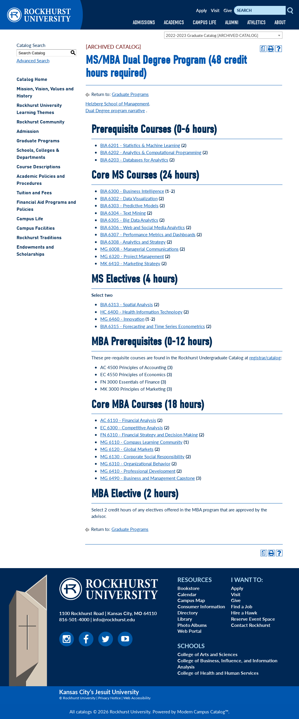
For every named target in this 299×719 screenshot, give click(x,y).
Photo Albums (192, 625)
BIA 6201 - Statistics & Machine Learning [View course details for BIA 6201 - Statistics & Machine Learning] (140, 145)
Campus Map (191, 600)
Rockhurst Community (40, 122)
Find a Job (241, 606)
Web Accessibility (137, 697)
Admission (28, 131)
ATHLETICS (256, 22)
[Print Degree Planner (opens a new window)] (263, 48)
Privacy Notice (109, 697)
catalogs (84, 711)
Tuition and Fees (34, 193)
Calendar (186, 594)
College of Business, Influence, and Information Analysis (227, 663)
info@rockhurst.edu (114, 619)
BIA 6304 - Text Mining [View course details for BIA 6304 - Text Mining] (123, 213)
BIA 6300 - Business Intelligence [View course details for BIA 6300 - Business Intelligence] (132, 191)
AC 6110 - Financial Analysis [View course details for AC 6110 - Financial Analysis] (128, 420)
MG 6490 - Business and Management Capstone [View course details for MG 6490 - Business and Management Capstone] (147, 478)
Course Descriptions (38, 167)
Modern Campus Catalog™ (202, 711)
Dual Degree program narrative (115, 110)
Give (228, 10)
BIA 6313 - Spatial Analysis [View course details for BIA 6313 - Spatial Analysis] (126, 304)
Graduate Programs (38, 141)
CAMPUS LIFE (204, 22)
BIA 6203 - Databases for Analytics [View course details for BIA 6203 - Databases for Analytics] (134, 159)
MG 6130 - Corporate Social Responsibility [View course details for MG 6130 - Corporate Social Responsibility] (142, 456)
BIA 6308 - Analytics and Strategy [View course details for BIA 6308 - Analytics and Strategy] (133, 242)
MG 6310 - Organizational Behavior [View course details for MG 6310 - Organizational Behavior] (135, 463)
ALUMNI (231, 22)
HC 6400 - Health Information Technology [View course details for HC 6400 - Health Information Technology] (141, 312)
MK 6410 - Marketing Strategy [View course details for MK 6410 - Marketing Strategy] (130, 263)
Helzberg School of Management (117, 103)
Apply (201, 10)
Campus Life (30, 219)
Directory (187, 612)
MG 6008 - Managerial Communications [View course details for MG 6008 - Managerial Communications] (139, 249)
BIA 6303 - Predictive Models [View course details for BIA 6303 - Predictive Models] (129, 205)
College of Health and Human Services (217, 672)
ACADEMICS (174, 22)
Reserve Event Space (253, 618)
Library (184, 618)
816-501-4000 (74, 619)
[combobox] (223, 35)
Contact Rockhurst (250, 625)
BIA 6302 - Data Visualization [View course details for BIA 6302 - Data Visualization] (129, 198)
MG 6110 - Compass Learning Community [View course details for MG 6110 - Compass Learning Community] (141, 442)
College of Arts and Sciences (207, 654)
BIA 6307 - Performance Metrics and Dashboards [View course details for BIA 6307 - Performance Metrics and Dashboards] (147, 234)
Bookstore (188, 588)
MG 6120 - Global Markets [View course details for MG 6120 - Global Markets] (126, 449)
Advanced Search (33, 60)
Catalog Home (32, 79)
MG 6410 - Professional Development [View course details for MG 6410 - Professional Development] (137, 471)
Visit (215, 10)
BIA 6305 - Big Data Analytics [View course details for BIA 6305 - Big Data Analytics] (129, 220)
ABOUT (280, 22)
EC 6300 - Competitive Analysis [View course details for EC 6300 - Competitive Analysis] (131, 427)
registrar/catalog (265, 357)
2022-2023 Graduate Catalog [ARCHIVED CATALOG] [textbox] (212, 35)
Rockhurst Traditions (39, 238)
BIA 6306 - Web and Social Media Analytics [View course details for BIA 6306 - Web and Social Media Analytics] (142, 227)
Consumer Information (201, 606)
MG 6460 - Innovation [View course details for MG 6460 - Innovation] (122, 319)
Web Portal (189, 630)
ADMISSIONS (144, 22)
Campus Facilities (36, 228)
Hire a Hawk (244, 612)
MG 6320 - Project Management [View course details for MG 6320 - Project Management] (132, 256)
